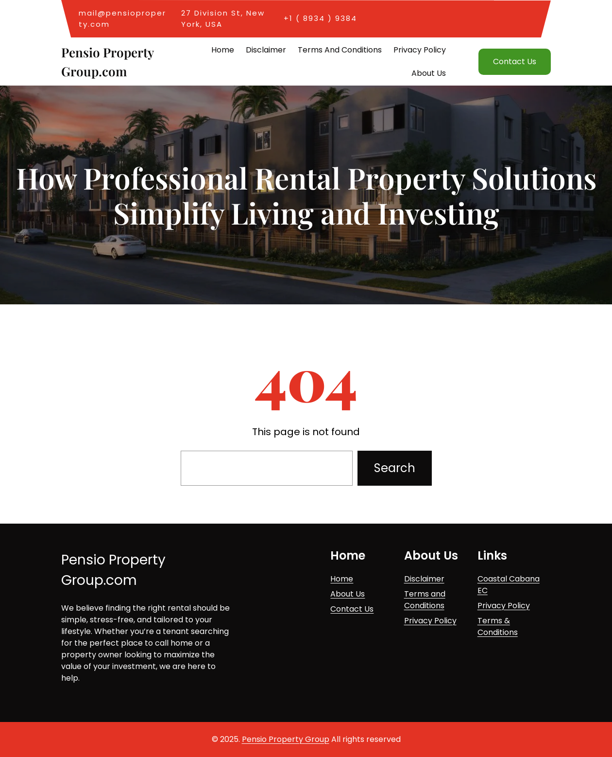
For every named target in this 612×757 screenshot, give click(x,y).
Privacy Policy (430, 620)
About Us (347, 593)
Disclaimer (424, 578)
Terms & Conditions (497, 626)
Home (341, 578)
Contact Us (514, 61)
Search (394, 468)
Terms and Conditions (424, 599)
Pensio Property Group (285, 739)
